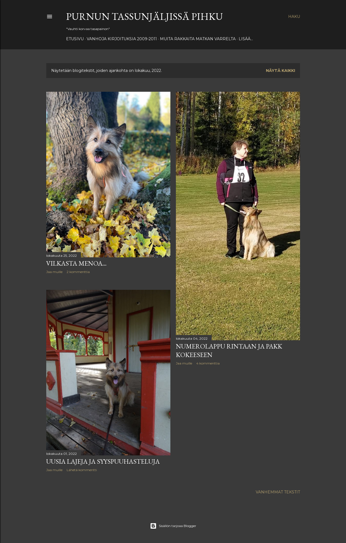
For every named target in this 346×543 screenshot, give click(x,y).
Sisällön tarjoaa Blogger (173, 526)
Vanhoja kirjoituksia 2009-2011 (122, 38)
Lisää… (246, 38)
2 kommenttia (78, 272)
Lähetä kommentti (82, 470)
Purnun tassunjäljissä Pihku (144, 16)
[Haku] (294, 16)
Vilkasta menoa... (76, 263)
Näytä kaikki (280, 70)
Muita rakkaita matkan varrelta (198, 38)
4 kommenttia (208, 363)
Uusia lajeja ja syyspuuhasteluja (103, 461)
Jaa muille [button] (54, 272)
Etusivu (75, 38)
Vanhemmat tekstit (278, 492)
